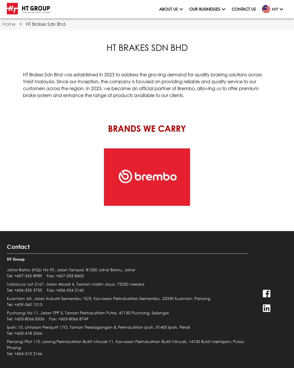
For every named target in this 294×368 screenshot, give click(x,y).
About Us (172, 9)
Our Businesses (208, 9)
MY (272, 9)
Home (9, 24)
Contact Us (243, 9)
